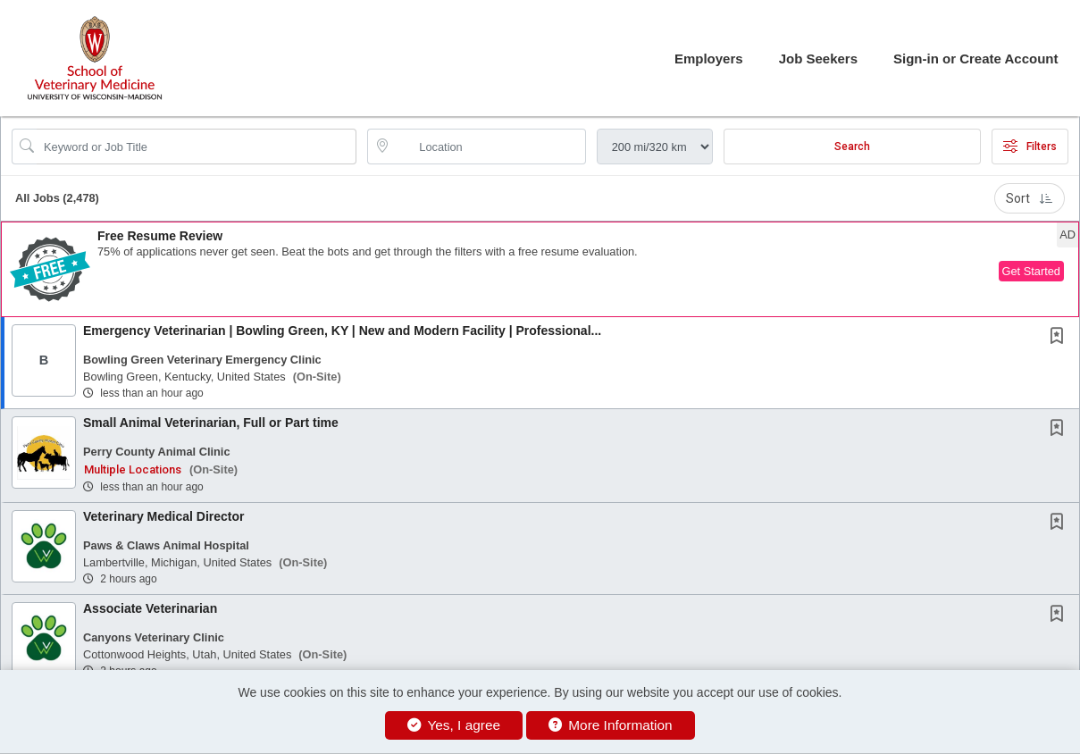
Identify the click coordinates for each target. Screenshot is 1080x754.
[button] (540, 269)
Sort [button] (1029, 198)
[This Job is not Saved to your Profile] (1060, 337)
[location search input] (488, 146)
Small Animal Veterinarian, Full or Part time (211, 422)
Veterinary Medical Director (164, 516)
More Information (610, 725)
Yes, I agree (453, 725)
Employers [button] (708, 58)
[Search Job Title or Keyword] (196, 146)
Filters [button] (1030, 146)
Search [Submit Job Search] (852, 146)
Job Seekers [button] (818, 58)
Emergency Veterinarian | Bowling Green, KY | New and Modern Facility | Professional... (342, 330)
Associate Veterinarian (150, 608)
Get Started (1031, 271)
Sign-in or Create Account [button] (975, 58)
